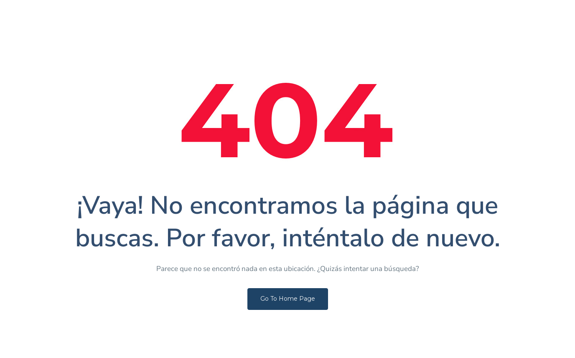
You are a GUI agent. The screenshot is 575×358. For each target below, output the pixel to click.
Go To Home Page (287, 298)
